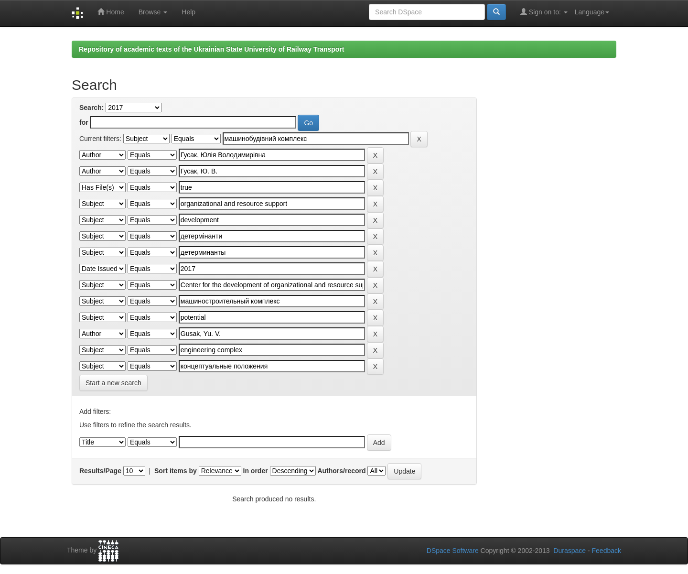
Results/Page (100, 471)
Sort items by (175, 471)
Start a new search (113, 383)
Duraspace (569, 550)
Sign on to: (544, 12)
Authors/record (341, 471)
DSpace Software (453, 550)
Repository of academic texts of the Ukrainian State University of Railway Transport (211, 49)
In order (255, 471)
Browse (153, 12)
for (83, 122)
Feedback (606, 550)
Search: (91, 107)
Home (110, 12)
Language (592, 12)
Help (188, 12)
